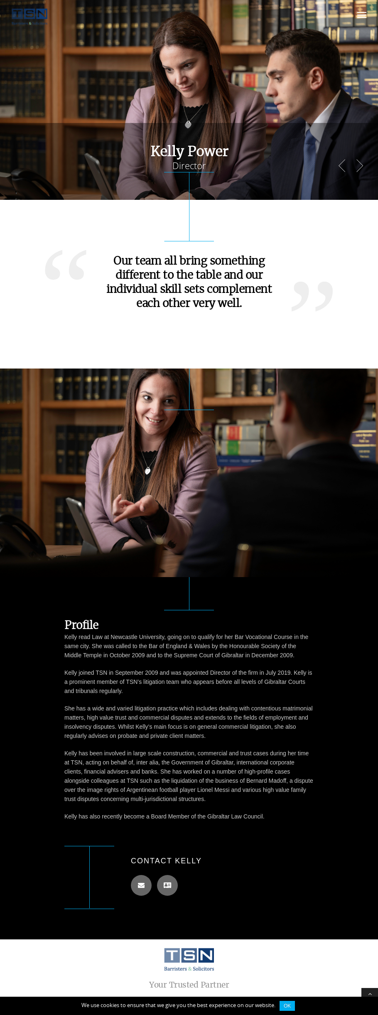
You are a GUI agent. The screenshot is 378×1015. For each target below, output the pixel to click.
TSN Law (189, 959)
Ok (287, 1006)
